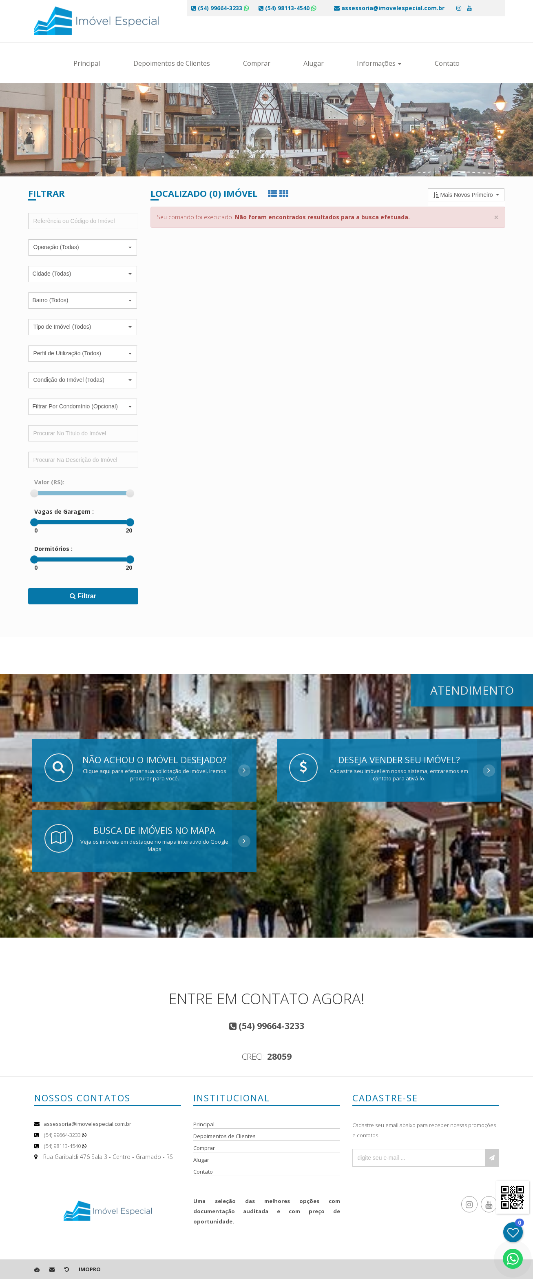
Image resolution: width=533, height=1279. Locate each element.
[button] (82, 247)
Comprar (256, 63)
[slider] (34, 493)
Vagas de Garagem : (64, 511)
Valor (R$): (49, 482)
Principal (86, 63)
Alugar (313, 63)
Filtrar (83, 596)
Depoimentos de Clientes (171, 63)
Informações (379, 63)
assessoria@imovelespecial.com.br (87, 1123)
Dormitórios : (53, 549)
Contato (447, 63)
